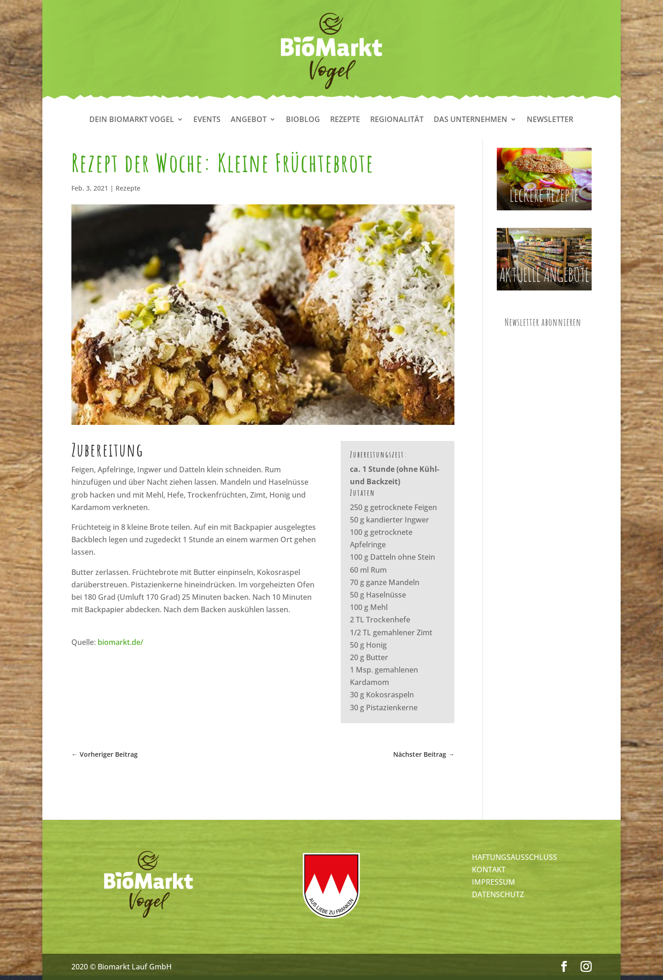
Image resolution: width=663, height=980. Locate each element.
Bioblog (303, 120)
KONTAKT (489, 869)
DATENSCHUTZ (498, 894)
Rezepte (345, 120)
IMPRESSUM (493, 882)
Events (207, 120)
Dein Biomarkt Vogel (131, 120)
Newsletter (550, 120)
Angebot (249, 120)
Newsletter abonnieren (543, 322)
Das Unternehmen (470, 120)
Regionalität (397, 120)
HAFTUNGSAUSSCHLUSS (514, 857)
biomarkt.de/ (120, 642)
